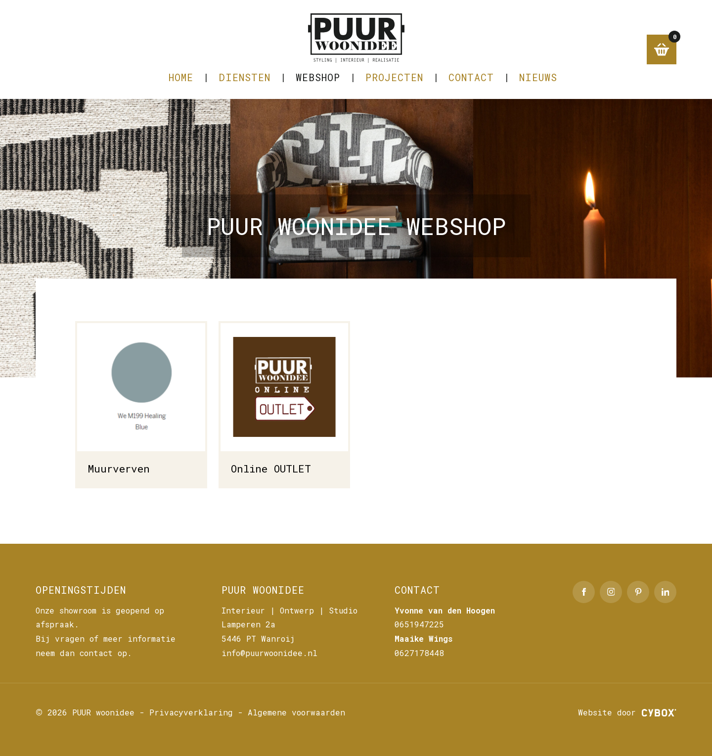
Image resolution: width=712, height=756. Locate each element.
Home (181, 77)
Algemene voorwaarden (296, 712)
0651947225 (419, 624)
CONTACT (471, 77)
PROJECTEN (394, 77)
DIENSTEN (244, 77)
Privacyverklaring (191, 712)
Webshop (318, 77)
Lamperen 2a (248, 624)
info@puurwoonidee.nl (269, 653)
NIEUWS (538, 77)
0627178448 (419, 653)
